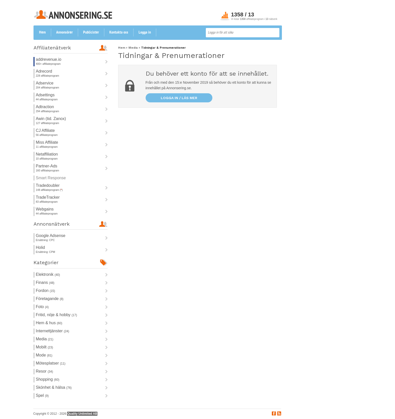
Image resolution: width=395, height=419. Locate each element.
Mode (44, 355)
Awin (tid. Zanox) (51, 118)
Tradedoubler (48, 185)
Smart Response (51, 178)
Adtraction (45, 107)
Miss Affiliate (47, 142)
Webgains (45, 209)
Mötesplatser (50, 363)
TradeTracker (48, 197)
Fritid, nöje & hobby (56, 315)
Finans (45, 282)
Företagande (49, 298)
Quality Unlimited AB (82, 413)
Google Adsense (50, 235)
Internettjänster (52, 331)
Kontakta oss (118, 32)
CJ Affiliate (45, 130)
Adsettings (45, 95)
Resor (44, 371)
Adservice (44, 83)
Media (44, 339)
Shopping (47, 379)
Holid (40, 247)
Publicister (91, 32)
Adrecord (44, 71)
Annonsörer (64, 32)
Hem (42, 32)
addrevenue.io (48, 59)
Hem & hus (49, 323)
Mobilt (44, 347)
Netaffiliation (47, 154)
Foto (42, 307)
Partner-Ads (46, 166)
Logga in (145, 32)
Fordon (45, 290)
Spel (42, 395)
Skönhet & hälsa (54, 387)
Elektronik (48, 274)
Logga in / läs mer (179, 98)
